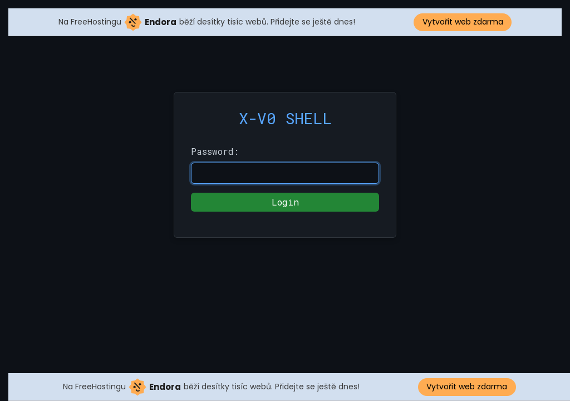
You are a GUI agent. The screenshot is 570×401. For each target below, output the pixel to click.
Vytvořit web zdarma (462, 21)
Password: (215, 151)
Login (285, 202)
